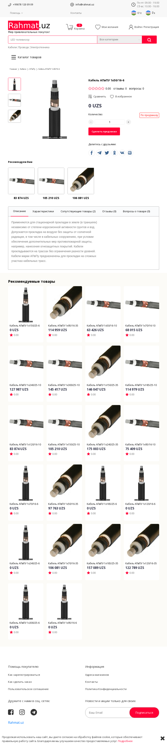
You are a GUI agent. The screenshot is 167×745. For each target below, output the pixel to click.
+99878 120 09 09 (23, 4)
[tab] (19, 211)
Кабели (12, 47)
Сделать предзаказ (104, 131)
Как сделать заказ (20, 682)
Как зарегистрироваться (24, 675)
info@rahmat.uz (85, 4)
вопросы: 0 (136, 88)
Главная (13, 69)
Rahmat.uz (16, 722)
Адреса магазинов (97, 675)
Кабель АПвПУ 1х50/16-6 (49, 69)
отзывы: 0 (120, 88)
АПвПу (32, 69)
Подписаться (144, 712)
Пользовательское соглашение (28, 689)
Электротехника (39, 47)
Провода (23, 47)
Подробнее (125, 741)
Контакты (76, 13)
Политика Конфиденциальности (106, 689)
